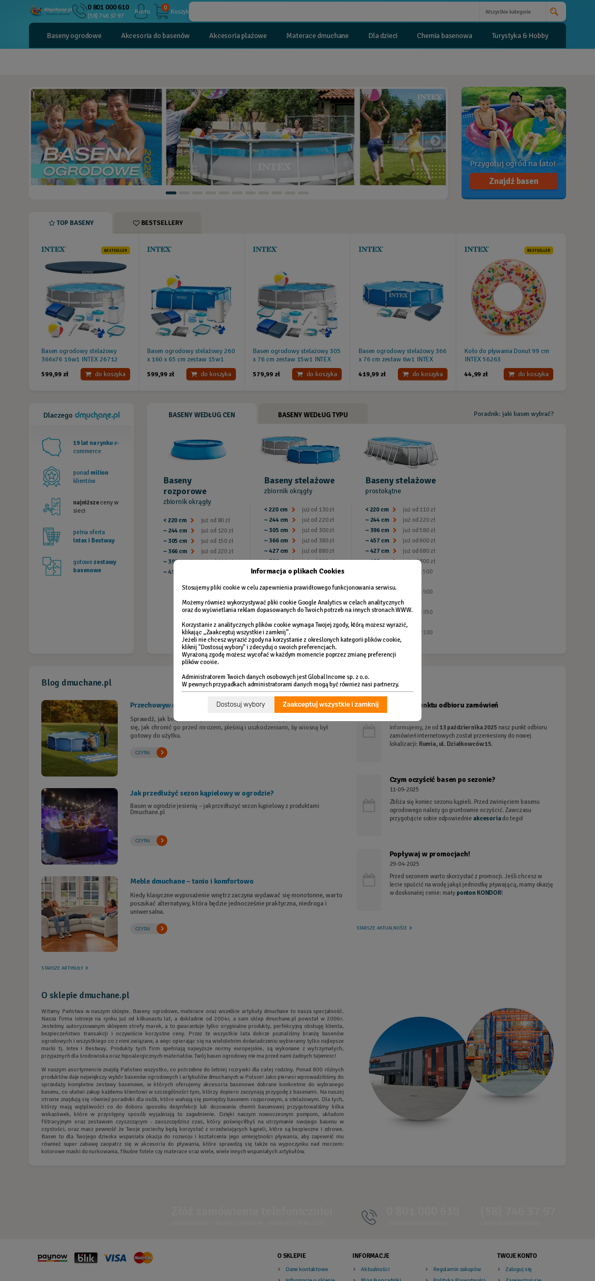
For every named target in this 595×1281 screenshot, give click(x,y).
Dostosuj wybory (240, 704)
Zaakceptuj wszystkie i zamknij (330, 704)
